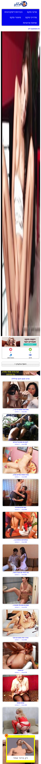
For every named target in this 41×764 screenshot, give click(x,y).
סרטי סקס (32, 12)
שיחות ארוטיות (30, 23)
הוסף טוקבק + (21, 364)
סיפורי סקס (15, 17)
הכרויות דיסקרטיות (13, 12)
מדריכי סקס (31, 17)
